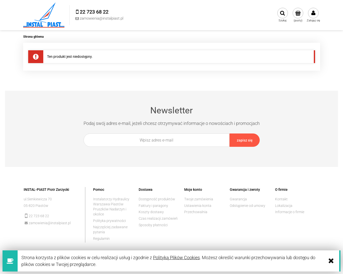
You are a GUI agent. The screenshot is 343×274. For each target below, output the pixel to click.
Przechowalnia (195, 212)
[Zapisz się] (245, 140)
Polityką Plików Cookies (176, 257)
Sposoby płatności (153, 225)
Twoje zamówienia (198, 199)
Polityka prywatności (109, 221)
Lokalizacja (283, 206)
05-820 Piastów (36, 206)
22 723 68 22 (39, 216)
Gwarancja (238, 199)
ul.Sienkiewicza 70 (38, 199)
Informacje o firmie (289, 212)
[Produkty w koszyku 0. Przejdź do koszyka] (298, 15)
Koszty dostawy (151, 212)
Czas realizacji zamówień (158, 218)
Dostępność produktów (157, 199)
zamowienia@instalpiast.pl (50, 223)
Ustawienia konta (197, 206)
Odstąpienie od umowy (247, 206)
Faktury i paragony (153, 206)
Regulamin (101, 239)
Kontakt (281, 199)
